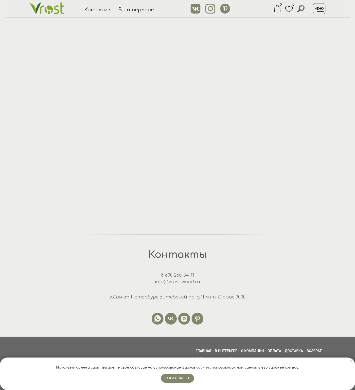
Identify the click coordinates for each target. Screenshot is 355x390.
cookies (203, 367)
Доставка (294, 351)
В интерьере (226, 351)
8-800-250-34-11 (177, 275)
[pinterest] (197, 319)
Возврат (314, 351)
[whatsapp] (157, 319)
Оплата (274, 351)
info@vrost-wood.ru (177, 281)
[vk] (171, 319)
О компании (252, 351)
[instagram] (184, 319)
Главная (203, 351)
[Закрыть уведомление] (351, 361)
